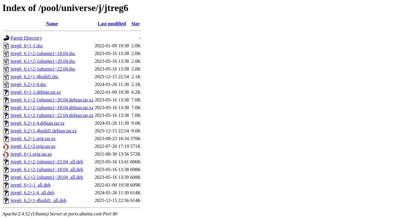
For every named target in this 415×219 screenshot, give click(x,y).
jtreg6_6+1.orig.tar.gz (31, 154)
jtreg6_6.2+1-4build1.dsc (34, 76)
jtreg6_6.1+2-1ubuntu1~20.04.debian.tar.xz (52, 99)
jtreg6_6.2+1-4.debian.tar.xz (37, 123)
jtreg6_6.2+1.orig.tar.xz (32, 138)
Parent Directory (26, 37)
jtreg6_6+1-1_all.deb (30, 184)
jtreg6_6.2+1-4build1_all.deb (38, 200)
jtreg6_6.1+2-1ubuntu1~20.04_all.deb (46, 177)
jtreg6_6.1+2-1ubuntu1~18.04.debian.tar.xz (52, 107)
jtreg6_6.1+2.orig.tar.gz (32, 146)
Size (135, 23)
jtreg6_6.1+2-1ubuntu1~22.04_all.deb (46, 161)
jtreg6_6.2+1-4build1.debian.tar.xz (43, 130)
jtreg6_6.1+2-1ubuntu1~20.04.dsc (42, 61)
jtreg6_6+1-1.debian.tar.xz (35, 92)
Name (52, 23)
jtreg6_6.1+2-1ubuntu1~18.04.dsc (42, 53)
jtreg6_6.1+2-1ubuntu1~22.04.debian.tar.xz (52, 115)
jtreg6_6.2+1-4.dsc (28, 84)
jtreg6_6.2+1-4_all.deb (32, 192)
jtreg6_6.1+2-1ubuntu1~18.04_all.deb (46, 169)
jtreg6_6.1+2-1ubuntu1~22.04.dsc (42, 68)
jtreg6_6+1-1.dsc (26, 45)
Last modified (112, 23)
